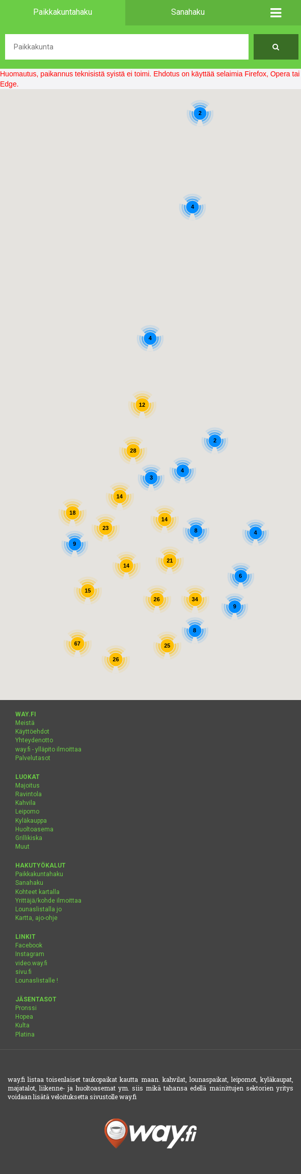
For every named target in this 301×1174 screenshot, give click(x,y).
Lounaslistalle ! (36, 980)
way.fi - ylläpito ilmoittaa (48, 749)
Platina (25, 1034)
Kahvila (25, 802)
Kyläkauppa (31, 820)
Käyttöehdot (32, 731)
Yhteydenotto (34, 740)
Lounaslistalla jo (38, 909)
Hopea (24, 1016)
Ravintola (28, 794)
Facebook (28, 945)
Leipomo (27, 811)
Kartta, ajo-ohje (36, 917)
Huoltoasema (34, 829)
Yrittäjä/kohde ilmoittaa (48, 900)
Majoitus (27, 785)
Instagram (29, 954)
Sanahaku (29, 882)
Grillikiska (28, 838)
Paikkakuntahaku (39, 874)
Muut (22, 846)
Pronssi (26, 1008)
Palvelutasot (32, 758)
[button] (276, 12)
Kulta (22, 1025)
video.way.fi (31, 963)
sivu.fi (23, 971)
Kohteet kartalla (37, 892)
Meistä (25, 722)
